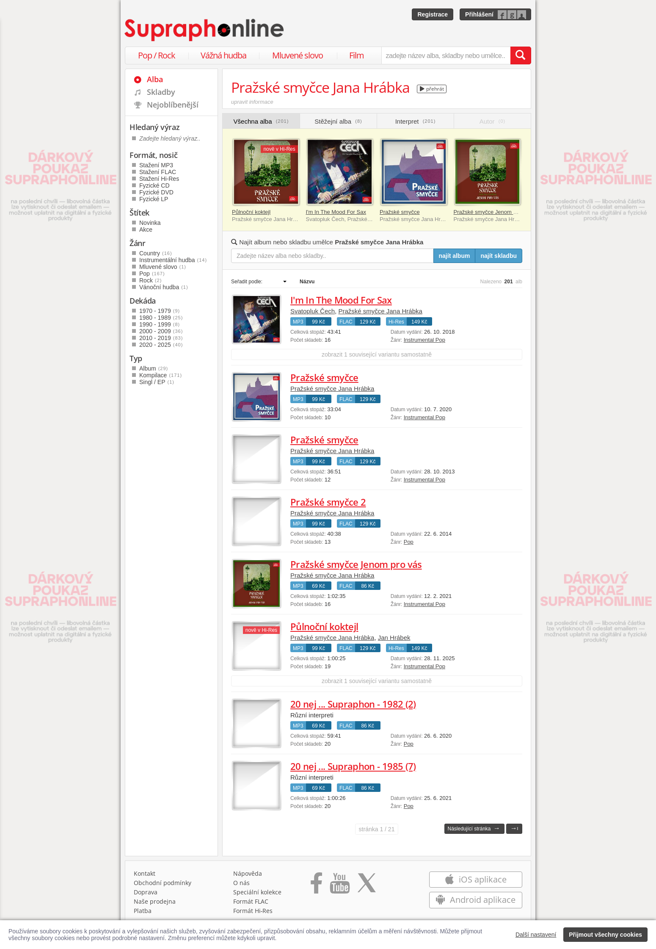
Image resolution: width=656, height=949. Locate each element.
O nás (241, 883)
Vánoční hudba (163, 287)
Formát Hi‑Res (253, 911)
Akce (145, 229)
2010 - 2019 (161, 338)
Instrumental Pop (424, 340)
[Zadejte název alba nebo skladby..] (332, 256)
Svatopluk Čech (312, 311)
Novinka (150, 222)
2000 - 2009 (161, 331)
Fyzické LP (153, 199)
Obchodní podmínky (162, 883)
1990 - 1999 (159, 324)
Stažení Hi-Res (159, 178)
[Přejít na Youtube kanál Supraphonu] (339, 886)
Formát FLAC (250, 901)
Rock (150, 280)
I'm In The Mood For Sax (336, 212)
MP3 (298, 322)
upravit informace (252, 102)
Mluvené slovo (297, 55)
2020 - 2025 (161, 344)
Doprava (145, 892)
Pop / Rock (156, 55)
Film (356, 55)
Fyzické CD (154, 185)
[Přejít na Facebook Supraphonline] (316, 886)
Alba (155, 79)
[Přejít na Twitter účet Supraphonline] (366, 886)
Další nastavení (536, 934)
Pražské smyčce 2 (328, 501)
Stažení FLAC (157, 172)
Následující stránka (473, 828)
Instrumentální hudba (173, 260)
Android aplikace (475, 899)
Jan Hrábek (394, 637)
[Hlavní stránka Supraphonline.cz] (204, 30)
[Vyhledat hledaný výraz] (520, 55)
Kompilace (160, 375)
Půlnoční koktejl (251, 212)
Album (153, 368)
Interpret (415, 121)
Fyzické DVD (156, 192)
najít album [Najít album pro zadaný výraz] (454, 255)
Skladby (161, 92)
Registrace (432, 14)
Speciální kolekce (257, 892)
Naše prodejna (155, 901)
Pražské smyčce (400, 212)
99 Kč (318, 322)
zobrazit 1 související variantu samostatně (377, 354)
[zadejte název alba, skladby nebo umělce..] (445, 55)
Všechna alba (261, 121)
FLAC (346, 322)
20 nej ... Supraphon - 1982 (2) (353, 703)
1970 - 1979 (159, 310)
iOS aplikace (475, 879)
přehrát (432, 88)
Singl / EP (156, 382)
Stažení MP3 (156, 165)
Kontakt (144, 873)
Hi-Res (396, 322)
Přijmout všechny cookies (605, 934)
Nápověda (247, 873)
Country (155, 253)
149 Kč (419, 322)
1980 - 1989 (161, 317)
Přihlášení (479, 14)
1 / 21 (377, 829)
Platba (143, 911)
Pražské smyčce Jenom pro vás (493, 212)
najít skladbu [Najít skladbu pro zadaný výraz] (498, 255)
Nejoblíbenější (172, 105)
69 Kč (318, 586)
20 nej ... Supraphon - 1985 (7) (353, 766)
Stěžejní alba (338, 121)
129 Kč (367, 322)
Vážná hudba (223, 55)
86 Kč (367, 586)
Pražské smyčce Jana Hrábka (380, 311)
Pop (408, 542)
